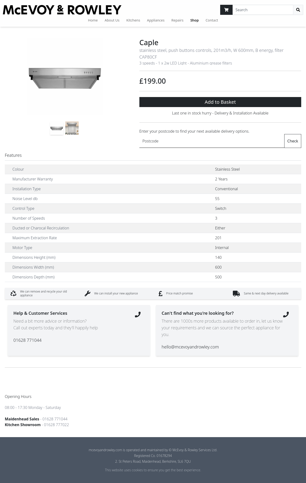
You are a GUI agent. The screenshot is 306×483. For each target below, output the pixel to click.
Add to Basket (220, 102)
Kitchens (133, 20)
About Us (112, 20)
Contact (212, 20)
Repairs (177, 20)
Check (292, 141)
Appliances (155, 20)
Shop (194, 20)
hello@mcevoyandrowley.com (190, 347)
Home (93, 20)
